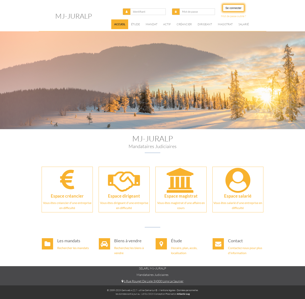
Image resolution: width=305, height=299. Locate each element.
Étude (135, 24)
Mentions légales (167, 290)
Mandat (151, 24)
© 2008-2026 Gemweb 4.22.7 (122, 290)
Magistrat (225, 24)
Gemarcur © (151, 290)
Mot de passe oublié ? (233, 16)
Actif (167, 24)
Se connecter (233, 8)
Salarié (243, 24)
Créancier (184, 24)
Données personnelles (187, 290)
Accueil (119, 24)
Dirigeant (205, 24)
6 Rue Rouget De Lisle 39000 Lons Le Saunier (153, 281)
